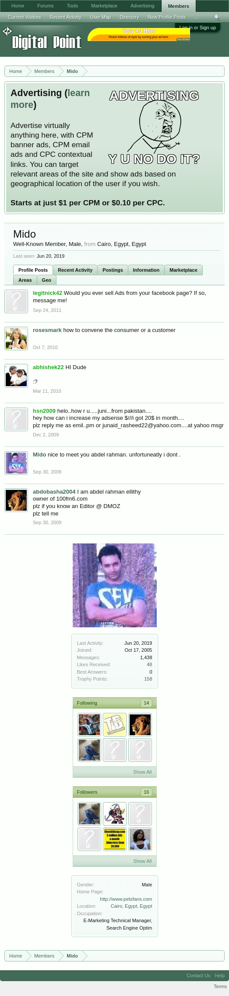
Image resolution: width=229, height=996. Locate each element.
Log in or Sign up (198, 27)
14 (146, 703)
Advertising (142, 5)
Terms (220, 986)
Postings (112, 270)
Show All (142, 772)
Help (220, 975)
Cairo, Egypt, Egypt (131, 906)
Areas (25, 280)
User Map (100, 17)
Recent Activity (75, 270)
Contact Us (198, 975)
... (196, 17)
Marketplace (183, 270)
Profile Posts (33, 270)
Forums (45, 5)
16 (146, 792)
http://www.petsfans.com (126, 899)
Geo (46, 280)
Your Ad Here (183, 39)
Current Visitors (24, 17)
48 (149, 664)
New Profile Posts (167, 17)
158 (148, 678)
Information (146, 270)
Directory (129, 17)
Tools (72, 5)
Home (17, 5)
